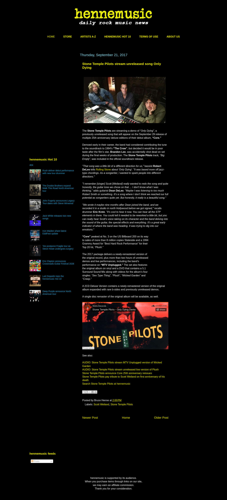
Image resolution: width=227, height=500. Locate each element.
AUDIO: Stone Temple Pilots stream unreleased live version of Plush (120, 369)
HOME (51, 36)
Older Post (161, 417)
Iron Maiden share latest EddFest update (54, 232)
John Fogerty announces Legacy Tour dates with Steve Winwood (59, 202)
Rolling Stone (103, 169)
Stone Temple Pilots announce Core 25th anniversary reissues (117, 373)
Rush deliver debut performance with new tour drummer (58, 171)
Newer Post (90, 417)
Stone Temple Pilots (122, 404)
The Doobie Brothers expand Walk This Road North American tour (58, 188)
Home (126, 417)
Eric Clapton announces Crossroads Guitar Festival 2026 (58, 262)
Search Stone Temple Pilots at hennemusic (106, 383)
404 (31, 165)
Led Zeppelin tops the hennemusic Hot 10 (53, 277)
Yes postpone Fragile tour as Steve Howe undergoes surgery (58, 247)
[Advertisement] (53, 83)
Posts (35, 461)
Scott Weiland (101, 404)
